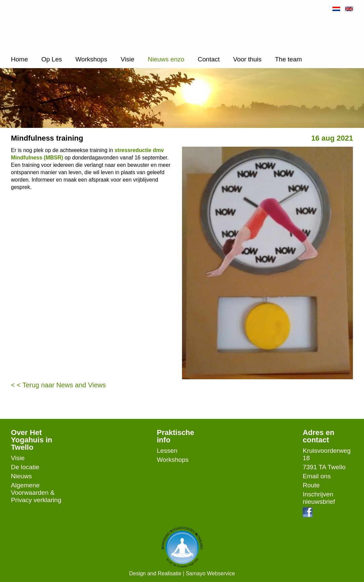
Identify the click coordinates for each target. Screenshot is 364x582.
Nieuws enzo (166, 59)
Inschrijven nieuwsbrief (319, 498)
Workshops (91, 59)
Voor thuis (247, 59)
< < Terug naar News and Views (58, 385)
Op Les (51, 59)
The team (288, 59)
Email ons (316, 476)
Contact (209, 59)
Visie (127, 59)
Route (311, 485)
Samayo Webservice (210, 573)
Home (19, 59)
